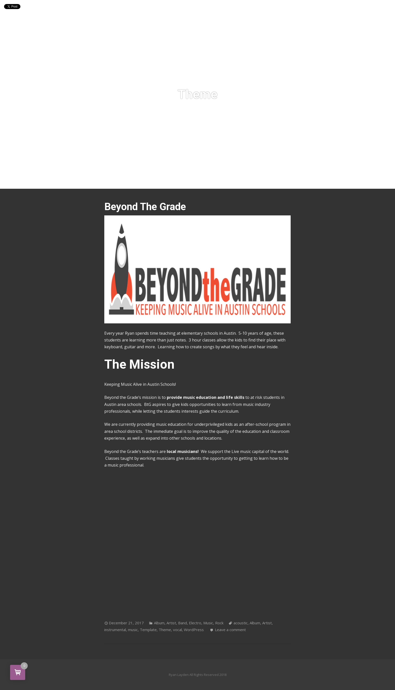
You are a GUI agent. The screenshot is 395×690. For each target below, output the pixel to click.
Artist (171, 622)
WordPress (194, 629)
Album (159, 622)
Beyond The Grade (145, 207)
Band (182, 622)
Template (148, 629)
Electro (195, 622)
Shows (167, 176)
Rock (219, 622)
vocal (177, 629)
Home (148, 176)
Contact (229, 176)
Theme (165, 629)
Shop (207, 176)
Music (208, 622)
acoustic (241, 622)
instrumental (115, 629)
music (133, 629)
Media (188, 176)
